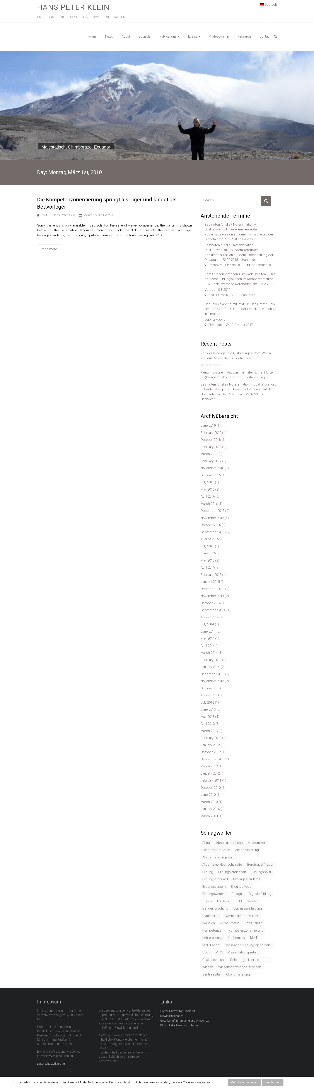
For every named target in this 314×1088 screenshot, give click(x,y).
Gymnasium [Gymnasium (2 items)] (210, 916)
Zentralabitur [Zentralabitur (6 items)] (211, 974)
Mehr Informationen (244, 1082)
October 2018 (211, 440)
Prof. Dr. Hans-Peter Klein (58, 215)
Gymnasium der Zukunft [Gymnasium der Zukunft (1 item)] (242, 916)
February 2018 (211, 447)
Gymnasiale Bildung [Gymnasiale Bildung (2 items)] (248, 908)
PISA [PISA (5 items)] (219, 952)
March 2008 (209, 816)
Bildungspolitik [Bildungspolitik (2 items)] (261, 872)
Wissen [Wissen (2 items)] (207, 967)
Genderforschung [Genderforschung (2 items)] (215, 908)
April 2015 (208, 567)
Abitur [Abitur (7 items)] (206, 843)
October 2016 (211, 475)
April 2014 (208, 646)
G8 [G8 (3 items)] (240, 901)
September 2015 (213, 532)
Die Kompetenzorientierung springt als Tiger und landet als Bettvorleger (106, 203)
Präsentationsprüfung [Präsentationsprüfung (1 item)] (243, 952)
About (126, 36)
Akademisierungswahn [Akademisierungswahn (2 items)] (218, 857)
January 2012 (210, 773)
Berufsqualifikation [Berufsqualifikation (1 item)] (260, 865)
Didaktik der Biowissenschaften (179, 1025)
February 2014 (211, 660)
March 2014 (209, 653)
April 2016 (208, 496)
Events (192, 36)
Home (92, 36)
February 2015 (211, 575)
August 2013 (210, 695)
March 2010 (209, 802)
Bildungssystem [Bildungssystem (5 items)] (214, 887)
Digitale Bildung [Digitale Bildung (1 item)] (260, 894)
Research (244, 36)
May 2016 (207, 489)
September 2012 (213, 759)
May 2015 (207, 560)
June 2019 (208, 425)
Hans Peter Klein (73, 7)
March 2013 (209, 731)
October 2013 (211, 688)
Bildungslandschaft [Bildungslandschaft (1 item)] (232, 872)
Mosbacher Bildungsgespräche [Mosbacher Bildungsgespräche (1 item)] (249, 945)
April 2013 (208, 724)
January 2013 (210, 745)
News (109, 36)
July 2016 (207, 482)
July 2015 (207, 546)
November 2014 (212, 596)
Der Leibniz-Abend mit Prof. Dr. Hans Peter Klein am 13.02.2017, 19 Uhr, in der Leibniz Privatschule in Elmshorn (240, 309)
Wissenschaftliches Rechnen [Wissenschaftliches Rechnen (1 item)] (239, 967)
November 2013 (212, 681)
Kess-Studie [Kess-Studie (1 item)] (254, 923)
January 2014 (210, 667)
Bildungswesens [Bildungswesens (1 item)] (214, 894)
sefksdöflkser (211, 365)
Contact (264, 36)
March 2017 (209, 454)
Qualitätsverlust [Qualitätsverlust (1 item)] (213, 960)
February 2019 (211, 433)
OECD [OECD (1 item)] (206, 952)
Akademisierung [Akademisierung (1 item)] (247, 850)
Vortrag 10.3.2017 (217, 290)
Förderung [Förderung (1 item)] (224, 901)
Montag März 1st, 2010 (99, 215)
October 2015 (211, 525)
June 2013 (208, 709)
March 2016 (209, 504)
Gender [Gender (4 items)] (252, 901)
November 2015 (212, 518)
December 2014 (212, 589)
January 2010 (210, 809)
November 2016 (212, 468)
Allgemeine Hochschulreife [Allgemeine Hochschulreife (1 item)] (222, 865)
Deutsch (268, 4)
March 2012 (209, 766)
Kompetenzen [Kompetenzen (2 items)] (212, 930)
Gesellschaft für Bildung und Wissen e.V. (185, 1020)
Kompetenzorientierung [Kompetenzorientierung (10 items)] (246, 930)
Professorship (219, 36)
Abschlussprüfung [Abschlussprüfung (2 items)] (229, 843)
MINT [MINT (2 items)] (254, 938)
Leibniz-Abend (215, 320)
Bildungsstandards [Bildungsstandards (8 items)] (246, 879)
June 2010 (208, 795)
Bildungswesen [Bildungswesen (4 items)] (242, 887)
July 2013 (207, 702)
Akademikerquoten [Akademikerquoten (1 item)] (216, 850)
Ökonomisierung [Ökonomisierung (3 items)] (238, 974)
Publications (168, 36)
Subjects (145, 36)
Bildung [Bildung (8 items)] (207, 872)
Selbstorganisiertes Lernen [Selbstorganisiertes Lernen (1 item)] (250, 960)
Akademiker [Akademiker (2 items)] (256, 843)
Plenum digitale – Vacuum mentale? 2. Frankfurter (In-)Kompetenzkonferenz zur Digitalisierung (237, 374)
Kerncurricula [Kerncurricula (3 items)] (229, 923)
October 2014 (211, 603)
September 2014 (213, 610)
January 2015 (210, 582)
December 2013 (212, 674)
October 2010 (211, 788)
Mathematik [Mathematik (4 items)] (236, 938)
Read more (49, 249)
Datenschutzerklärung (51, 1063)
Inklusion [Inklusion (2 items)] (208, 923)
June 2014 (208, 631)
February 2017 (211, 461)
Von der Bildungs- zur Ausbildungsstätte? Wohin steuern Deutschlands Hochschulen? (236, 355)
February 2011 (211, 780)
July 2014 (207, 624)
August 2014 (210, 617)
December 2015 (212, 511)
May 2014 (207, 638)
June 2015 (208, 553)
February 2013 (211, 738)
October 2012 (211, 752)
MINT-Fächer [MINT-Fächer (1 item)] (211, 945)
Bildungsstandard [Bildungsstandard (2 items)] (215, 879)
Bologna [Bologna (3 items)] (238, 894)
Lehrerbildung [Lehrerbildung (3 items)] (212, 938)
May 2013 (207, 717)
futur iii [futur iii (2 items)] (207, 901)
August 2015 (210, 539)
